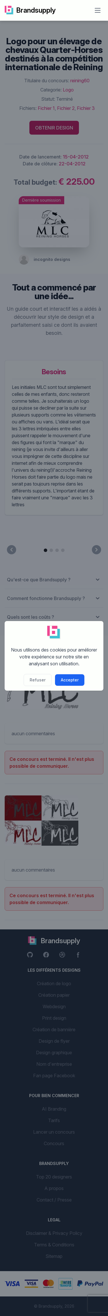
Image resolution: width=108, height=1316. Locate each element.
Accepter (70, 679)
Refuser (38, 679)
